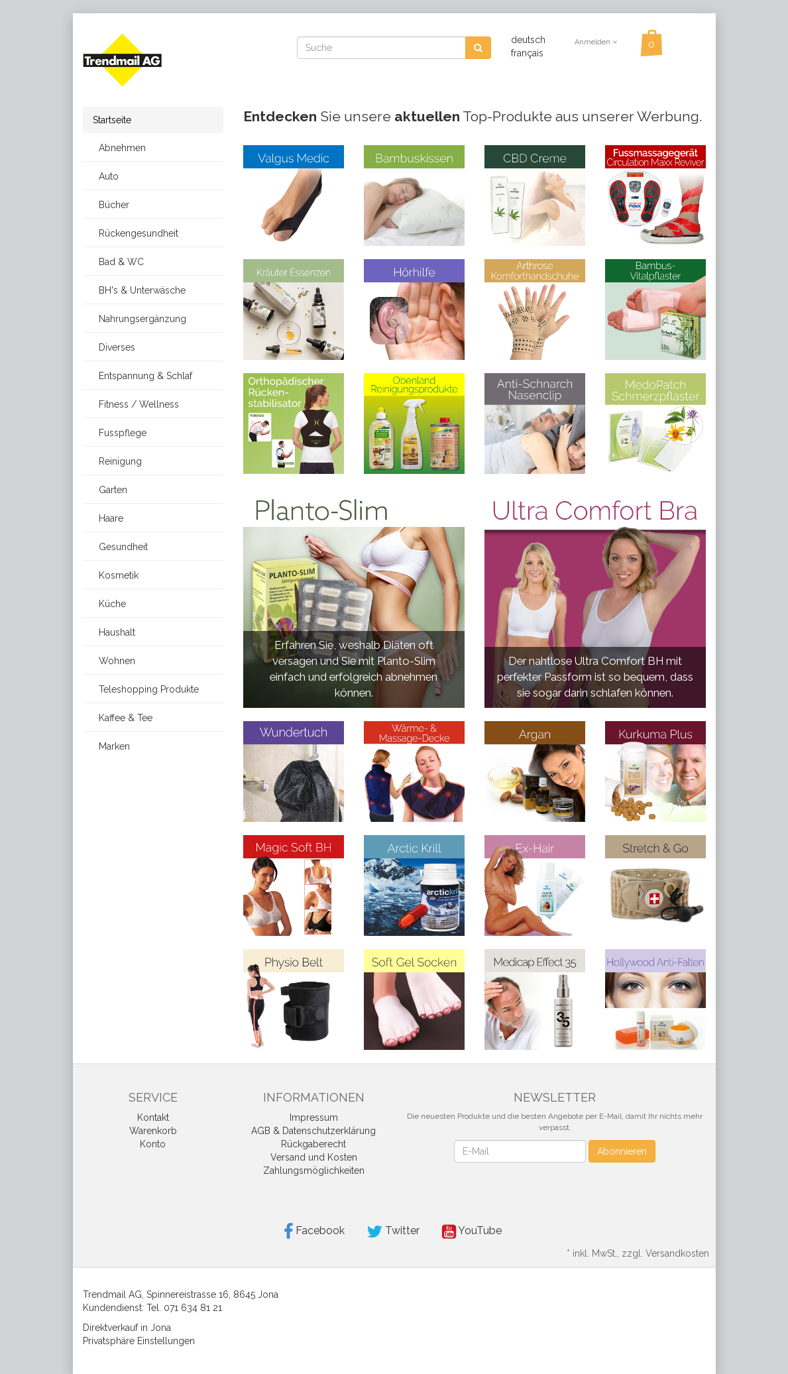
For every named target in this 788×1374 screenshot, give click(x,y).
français (527, 53)
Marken (111, 746)
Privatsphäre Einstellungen (139, 1341)
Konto (153, 1144)
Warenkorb (153, 1130)
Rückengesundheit (135, 233)
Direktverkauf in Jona (127, 1327)
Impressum (314, 1117)
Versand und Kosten (313, 1157)
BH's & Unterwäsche (139, 290)
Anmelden (596, 42)
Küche (109, 604)
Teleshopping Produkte (146, 689)
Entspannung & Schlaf (142, 376)
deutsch (528, 39)
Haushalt (114, 632)
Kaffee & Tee (122, 718)
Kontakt (153, 1117)
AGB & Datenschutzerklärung (313, 1130)
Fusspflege (119, 433)
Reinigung (117, 461)
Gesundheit (120, 547)
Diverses (114, 347)
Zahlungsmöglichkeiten (314, 1170)
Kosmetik (116, 575)
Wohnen (114, 661)
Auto (106, 176)
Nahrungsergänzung (139, 319)
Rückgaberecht (313, 1144)
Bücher (111, 205)
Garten (110, 490)
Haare (108, 518)
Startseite (112, 120)
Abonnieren (622, 1151)
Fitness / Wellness (136, 404)
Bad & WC (118, 262)
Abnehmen (119, 148)
